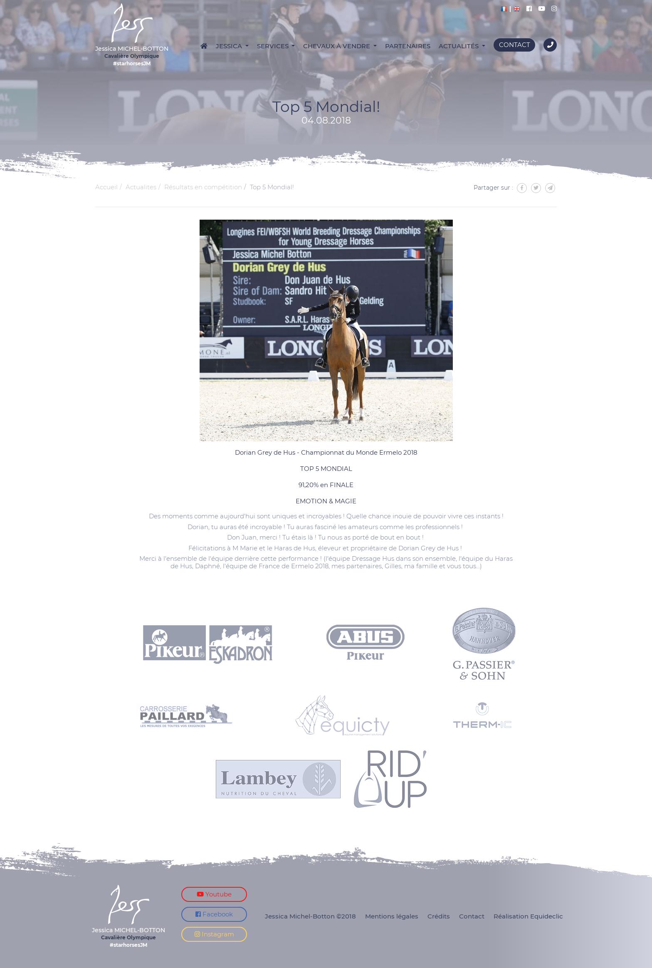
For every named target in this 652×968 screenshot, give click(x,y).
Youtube (214, 894)
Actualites (141, 187)
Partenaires (407, 46)
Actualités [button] (459, 46)
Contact (514, 45)
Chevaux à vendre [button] (337, 46)
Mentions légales (391, 916)
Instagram (214, 934)
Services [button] (273, 46)
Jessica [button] (230, 46)
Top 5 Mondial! (272, 187)
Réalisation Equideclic (528, 916)
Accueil (106, 187)
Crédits (438, 916)
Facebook (214, 914)
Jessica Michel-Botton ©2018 (310, 916)
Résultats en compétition (203, 187)
